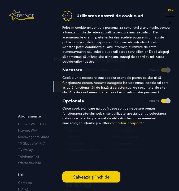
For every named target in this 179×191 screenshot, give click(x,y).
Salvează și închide (91, 177)
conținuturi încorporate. (127, 123)
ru (171, 23)
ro (170, 10)
